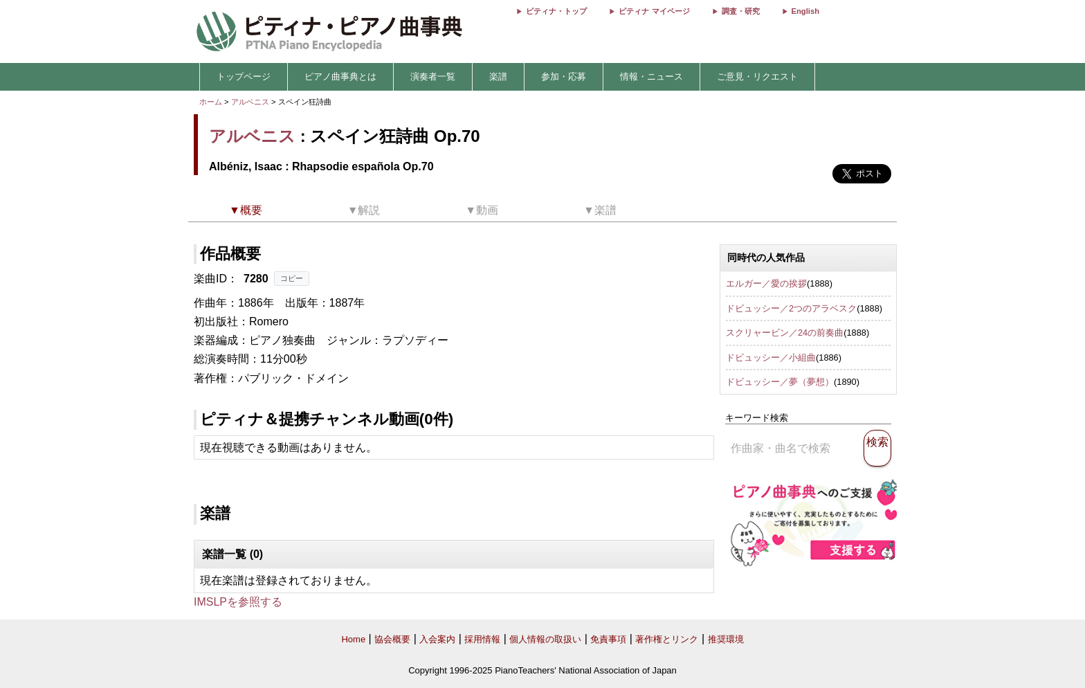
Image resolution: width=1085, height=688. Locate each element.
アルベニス (250, 102)
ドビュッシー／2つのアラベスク (791, 308)
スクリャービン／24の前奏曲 (785, 332)
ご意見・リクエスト (757, 76)
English (805, 11)
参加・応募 (563, 76)
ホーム (210, 102)
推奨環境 (726, 639)
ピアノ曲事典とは (340, 76)
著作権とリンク (666, 639)
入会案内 (437, 639)
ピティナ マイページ (654, 11)
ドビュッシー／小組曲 (771, 357)
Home (353, 639)
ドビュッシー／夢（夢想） (780, 382)
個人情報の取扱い (545, 639)
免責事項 (608, 639)
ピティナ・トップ (556, 11)
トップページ (244, 76)
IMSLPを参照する (238, 602)
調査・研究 (741, 11)
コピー (291, 278)
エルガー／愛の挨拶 (766, 283)
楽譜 (498, 76)
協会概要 (392, 639)
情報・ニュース (651, 76)
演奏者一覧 (432, 76)
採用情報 (482, 639)
